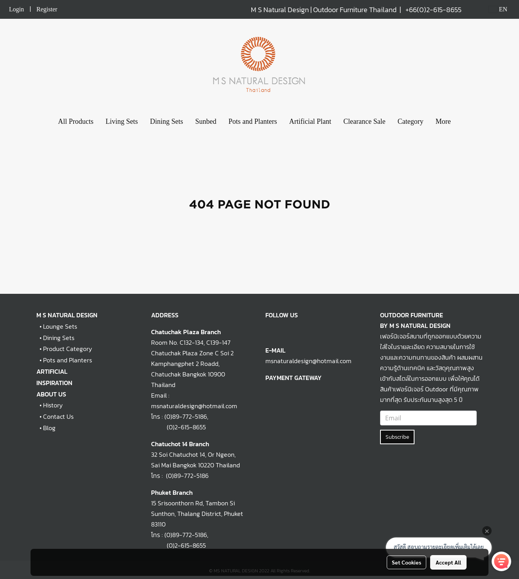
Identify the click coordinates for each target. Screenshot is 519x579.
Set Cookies (406, 562)
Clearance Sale (364, 121)
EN (498, 9)
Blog (49, 427)
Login (16, 9)
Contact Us (58, 416)
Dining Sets (166, 121)
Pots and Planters (253, 121)
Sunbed (205, 121)
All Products (76, 121)
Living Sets (122, 121)
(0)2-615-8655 (178, 427)
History (53, 405)
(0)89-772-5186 (185, 416)
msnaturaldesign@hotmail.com (308, 360)
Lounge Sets (60, 326)
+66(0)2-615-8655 (433, 9)
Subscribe (397, 437)
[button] (464, 122)
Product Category (67, 348)
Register (46, 9)
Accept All (448, 562)
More (443, 121)
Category (410, 121)
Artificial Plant (310, 121)
